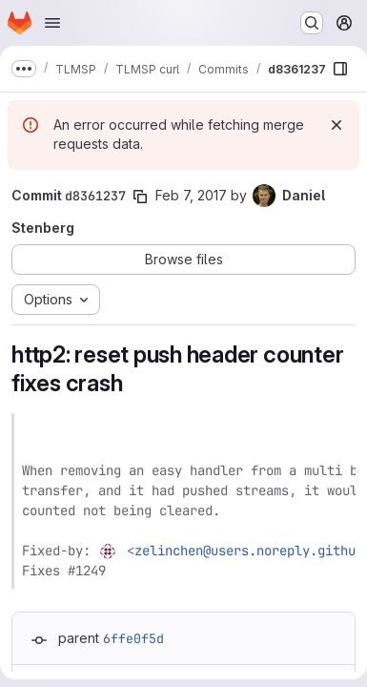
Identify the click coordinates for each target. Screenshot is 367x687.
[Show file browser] (340, 68)
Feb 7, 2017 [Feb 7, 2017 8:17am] (191, 195)
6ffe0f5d (133, 638)
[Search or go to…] (311, 22)
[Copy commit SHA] (140, 196)
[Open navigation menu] (52, 23)
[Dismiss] (336, 125)
